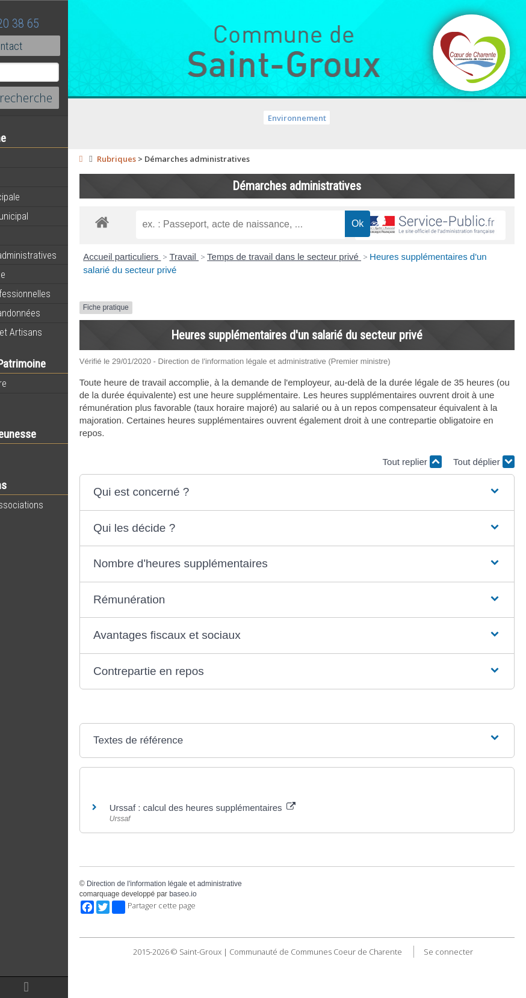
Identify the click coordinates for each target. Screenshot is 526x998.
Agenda (25, 177)
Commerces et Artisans (57, 332)
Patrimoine (31, 402)
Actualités (30, 158)
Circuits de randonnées (56, 313)
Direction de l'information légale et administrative (228, 912)
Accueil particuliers (187, 285)
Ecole (21, 454)
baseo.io (247, 922)
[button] (329, 520)
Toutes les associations (57, 505)
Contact (66, 46)
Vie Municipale (38, 274)
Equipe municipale (45, 197)
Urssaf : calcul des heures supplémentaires (267, 836)
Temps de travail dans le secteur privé (349, 285)
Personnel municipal (50, 216)
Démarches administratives (64, 255)
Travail (249, 285)
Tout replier (412, 489)
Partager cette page (218, 935)
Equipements (36, 235)
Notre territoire (39, 383)
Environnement (329, 117)
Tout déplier (484, 489)
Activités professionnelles (61, 294)
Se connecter (335, 991)
